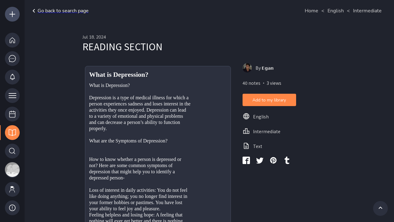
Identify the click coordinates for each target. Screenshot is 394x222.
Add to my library (269, 100)
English (336, 10)
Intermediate (367, 10)
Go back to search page (59, 10)
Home (311, 10)
